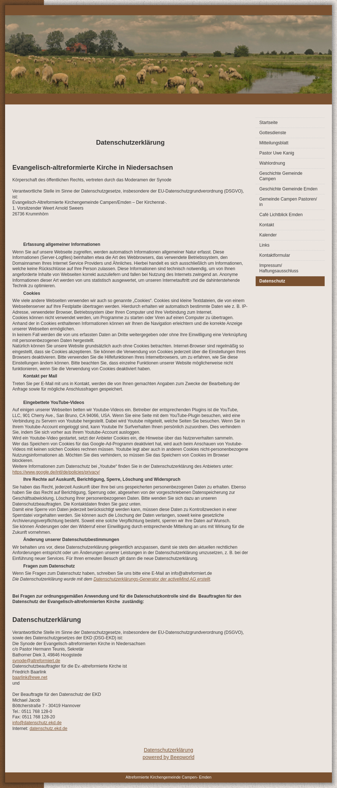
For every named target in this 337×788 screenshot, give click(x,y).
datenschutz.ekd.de (48, 728)
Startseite (268, 122)
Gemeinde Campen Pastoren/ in (288, 202)
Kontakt (266, 224)
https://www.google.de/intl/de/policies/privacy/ (56, 472)
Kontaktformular (274, 255)
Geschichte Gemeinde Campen (281, 176)
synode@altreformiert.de (36, 660)
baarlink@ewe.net (29, 677)
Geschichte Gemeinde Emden (288, 188)
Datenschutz (272, 281)
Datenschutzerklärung (168, 750)
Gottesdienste (272, 132)
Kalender (268, 235)
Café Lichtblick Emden (281, 214)
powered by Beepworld (168, 757)
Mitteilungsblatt (273, 142)
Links (264, 245)
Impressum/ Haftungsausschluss (278, 268)
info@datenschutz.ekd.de (37, 722)
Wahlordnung (272, 163)
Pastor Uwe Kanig (276, 153)
